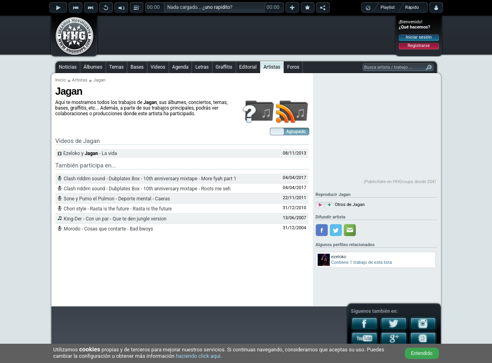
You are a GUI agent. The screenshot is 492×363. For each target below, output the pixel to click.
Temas (116, 67)
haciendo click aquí (198, 356)
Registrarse (419, 45)
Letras (201, 67)
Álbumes (93, 67)
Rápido (412, 7)
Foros (293, 67)
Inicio (60, 80)
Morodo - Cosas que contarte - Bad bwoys (108, 229)
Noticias (68, 67)
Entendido (422, 353)
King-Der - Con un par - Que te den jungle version (115, 219)
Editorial (248, 67)
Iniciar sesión (419, 37)
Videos (158, 67)
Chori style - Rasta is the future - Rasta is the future (118, 209)
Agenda (180, 67)
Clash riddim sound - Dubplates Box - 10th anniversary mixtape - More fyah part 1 (150, 179)
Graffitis (224, 67)
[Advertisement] (246, 35)
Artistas (271, 67)
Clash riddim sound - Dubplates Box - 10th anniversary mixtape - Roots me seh (147, 189)
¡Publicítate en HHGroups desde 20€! (400, 181)
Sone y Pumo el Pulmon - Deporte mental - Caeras (117, 199)
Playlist (388, 7)
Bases (137, 67)
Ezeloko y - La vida (90, 153)
